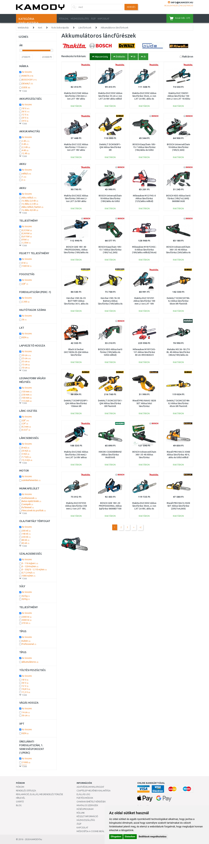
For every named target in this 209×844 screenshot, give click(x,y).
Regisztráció (186, 6)
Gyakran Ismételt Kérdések (91, 801)
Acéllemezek (29, 498)
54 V (25, 121)
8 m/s (25, 447)
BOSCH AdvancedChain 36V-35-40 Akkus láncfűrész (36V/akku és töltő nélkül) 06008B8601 (178, 252)
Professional (29, 644)
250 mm (27, 394)
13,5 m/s (27, 460)
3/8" (25, 284)
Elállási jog (83, 794)
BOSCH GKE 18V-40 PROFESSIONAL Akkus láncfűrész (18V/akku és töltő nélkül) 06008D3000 (76, 252)
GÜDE (26, 87)
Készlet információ (87, 816)
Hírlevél (20, 798)
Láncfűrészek (84, 27)
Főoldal (64, 18)
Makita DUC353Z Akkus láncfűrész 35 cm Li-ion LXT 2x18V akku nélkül (110, 96)
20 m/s (26, 450)
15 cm (26, 364)
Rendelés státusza (26, 790)
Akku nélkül (29, 197)
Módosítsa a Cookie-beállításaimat (96, 831)
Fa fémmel (28, 507)
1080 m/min (28, 575)
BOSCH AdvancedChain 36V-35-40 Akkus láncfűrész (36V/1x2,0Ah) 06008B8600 (144, 457)
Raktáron (187, 56)
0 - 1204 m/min (30, 566)
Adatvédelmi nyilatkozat (90, 787)
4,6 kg (26, 596)
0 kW (25, 239)
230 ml (26, 537)
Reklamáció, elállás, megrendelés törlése (39, 794)
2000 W (27, 617)
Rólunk (81, 813)
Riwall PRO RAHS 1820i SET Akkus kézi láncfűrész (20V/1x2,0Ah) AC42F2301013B (144, 406)
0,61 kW (27, 236)
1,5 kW (26, 242)
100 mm (27, 398)
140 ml (26, 534)
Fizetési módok (85, 798)
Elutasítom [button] (130, 836)
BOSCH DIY (29, 79)
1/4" (25, 423)
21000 (26, 762)
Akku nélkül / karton (32, 207)
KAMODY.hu (36, 839)
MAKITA (27, 76)
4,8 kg (26, 599)
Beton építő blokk (31, 501)
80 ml (25, 540)
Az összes (27, 72)
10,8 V (26, 689)
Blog (19, 805)
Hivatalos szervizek (87, 805)
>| (140, 527)
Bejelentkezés (171, 6)
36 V (25, 111)
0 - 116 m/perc (30, 563)
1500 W (27, 266)
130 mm (27, 391)
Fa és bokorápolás (60, 27)
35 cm (26, 361)
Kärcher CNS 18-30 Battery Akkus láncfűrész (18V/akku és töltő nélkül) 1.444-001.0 (110, 304)
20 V (25, 117)
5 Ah (25, 144)
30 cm (26, 355)
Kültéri (26, 641)
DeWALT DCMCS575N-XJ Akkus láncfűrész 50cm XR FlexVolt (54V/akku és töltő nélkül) (178, 304)
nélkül (26, 173)
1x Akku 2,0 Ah (30, 201)
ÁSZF (93, 18)
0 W (25, 263)
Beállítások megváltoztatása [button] (152, 836)
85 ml (25, 543)
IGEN (25, 337)
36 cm (26, 715)
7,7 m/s (26, 457)
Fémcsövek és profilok (34, 510)
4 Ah (25, 150)
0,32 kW (27, 230)
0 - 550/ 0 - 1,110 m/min (34, 569)
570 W (26, 623)
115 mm (27, 401)
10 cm (26, 367)
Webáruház (23, 27)
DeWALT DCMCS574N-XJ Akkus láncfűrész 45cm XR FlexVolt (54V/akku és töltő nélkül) (178, 406)
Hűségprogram (85, 809)
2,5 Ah (26, 147)
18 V (25, 108)
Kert (40, 27)
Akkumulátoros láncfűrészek (114, 27)
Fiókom (20, 787)
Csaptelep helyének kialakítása (93, 790)
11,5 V (26, 692)
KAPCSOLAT (103, 18)
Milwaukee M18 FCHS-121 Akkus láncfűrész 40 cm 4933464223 (144, 352)
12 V (25, 114)
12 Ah (26, 153)
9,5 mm (26, 426)
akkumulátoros (30, 662)
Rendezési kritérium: (73, 56)
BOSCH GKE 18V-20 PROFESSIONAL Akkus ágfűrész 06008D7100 (110, 506)
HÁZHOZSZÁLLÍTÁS (80, 18)
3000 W (27, 620)
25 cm (26, 358)
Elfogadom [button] (116, 836)
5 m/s (25, 454)
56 (24, 319)
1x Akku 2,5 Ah (30, 204)
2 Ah (25, 141)
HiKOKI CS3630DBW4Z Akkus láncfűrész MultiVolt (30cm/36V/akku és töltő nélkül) (110, 457)
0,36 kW (27, 233)
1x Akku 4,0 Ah (30, 210)
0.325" (26, 430)
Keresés (131, 7)
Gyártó (20, 801)
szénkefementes (31, 480)
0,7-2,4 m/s (28, 572)
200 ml (26, 530)
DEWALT (27, 83)
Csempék (27, 504)
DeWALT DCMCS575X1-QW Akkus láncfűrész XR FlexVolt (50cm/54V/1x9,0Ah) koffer (110, 406)
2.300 (26, 301)
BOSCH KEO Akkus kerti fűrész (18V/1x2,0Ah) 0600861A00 (178, 198)
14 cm (26, 712)
